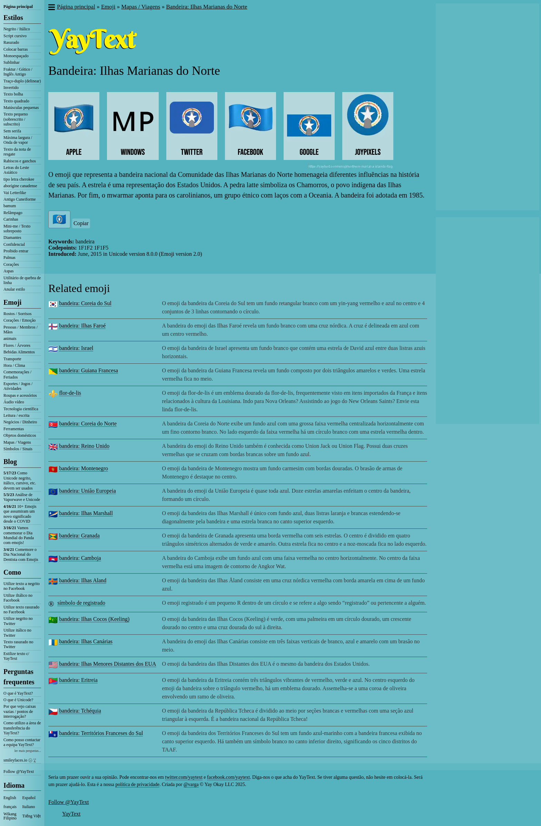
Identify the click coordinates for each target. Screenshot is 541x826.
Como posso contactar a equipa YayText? (21, 742)
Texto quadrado (16, 101)
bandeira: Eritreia (78, 680)
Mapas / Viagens (17, 442)
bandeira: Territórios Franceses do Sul (101, 733)
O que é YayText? (18, 693)
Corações (11, 264)
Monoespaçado (16, 55)
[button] (51, 7)
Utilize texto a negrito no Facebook (21, 586)
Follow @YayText (18, 771)
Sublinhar (11, 62)
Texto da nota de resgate (17, 152)
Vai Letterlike (14, 192)
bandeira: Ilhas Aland (82, 580)
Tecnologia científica (20, 408)
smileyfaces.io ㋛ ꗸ (19, 760)
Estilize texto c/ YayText (16, 656)
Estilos (13, 17)
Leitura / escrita (16, 415)
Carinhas (10, 219)
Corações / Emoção (19, 320)
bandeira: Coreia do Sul (85, 303)
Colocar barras (15, 49)
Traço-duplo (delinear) (22, 81)
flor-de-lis (70, 393)
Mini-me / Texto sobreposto (16, 228)
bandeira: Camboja (80, 558)
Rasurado (11, 42)
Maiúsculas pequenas (21, 107)
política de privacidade (137, 784)
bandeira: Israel (76, 348)
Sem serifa (12, 131)
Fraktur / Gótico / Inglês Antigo (17, 72)
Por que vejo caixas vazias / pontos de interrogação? (19, 711)
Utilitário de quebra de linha (22, 280)
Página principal (18, 6)
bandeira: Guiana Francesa (88, 370)
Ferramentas (13, 428)
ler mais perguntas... (27, 751)
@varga (191, 784)
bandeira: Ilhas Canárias (85, 641)
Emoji (12, 302)
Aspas (8, 271)
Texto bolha (13, 94)
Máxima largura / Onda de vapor (17, 140)
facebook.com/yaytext (228, 777)
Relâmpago (12, 212)
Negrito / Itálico (16, 29)
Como (12, 572)
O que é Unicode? (18, 699)
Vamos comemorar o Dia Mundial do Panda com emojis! (18, 535)
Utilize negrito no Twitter (18, 621)
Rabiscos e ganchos (19, 161)
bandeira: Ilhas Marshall (86, 513)
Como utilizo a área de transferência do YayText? (22, 728)
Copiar (81, 223)
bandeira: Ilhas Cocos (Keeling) (94, 619)
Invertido (11, 87)
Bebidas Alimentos (19, 352)
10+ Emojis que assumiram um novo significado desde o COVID (19, 514)
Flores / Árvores (16, 345)
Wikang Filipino (10, 816)
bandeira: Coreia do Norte (88, 423)
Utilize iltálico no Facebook (17, 598)
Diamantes (12, 237)
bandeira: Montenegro (83, 468)
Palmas (9, 257)
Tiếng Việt (31, 816)
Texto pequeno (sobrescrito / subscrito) (15, 119)
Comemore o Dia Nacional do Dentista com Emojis (20, 554)
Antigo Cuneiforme (19, 199)
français (10, 806)
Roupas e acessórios (20, 395)
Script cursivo (15, 35)
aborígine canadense (20, 185)
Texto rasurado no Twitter (18, 644)
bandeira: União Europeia (87, 491)
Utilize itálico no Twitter (17, 632)
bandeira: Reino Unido (84, 446)
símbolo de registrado (81, 603)
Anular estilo (14, 289)
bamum (9, 205)
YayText (71, 814)
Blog (10, 461)
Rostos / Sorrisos (17, 313)
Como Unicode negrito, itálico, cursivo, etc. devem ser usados (19, 480)
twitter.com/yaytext (183, 777)
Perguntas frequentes (19, 677)
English (9, 797)
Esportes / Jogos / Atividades (17, 386)
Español (29, 797)
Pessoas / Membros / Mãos (20, 329)
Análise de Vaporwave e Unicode (21, 497)
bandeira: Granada (79, 535)
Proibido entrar (15, 251)
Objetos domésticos (19, 435)
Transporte (12, 358)
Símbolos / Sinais (17, 448)
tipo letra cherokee (18, 179)
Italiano (28, 806)
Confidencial (14, 244)
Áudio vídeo (13, 402)
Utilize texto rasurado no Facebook (21, 609)
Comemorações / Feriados (17, 374)
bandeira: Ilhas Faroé (82, 326)
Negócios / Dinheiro (20, 422)
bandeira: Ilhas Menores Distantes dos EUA (107, 664)
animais (9, 338)
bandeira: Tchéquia (80, 711)
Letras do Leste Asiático (16, 170)
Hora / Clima (14, 365)
